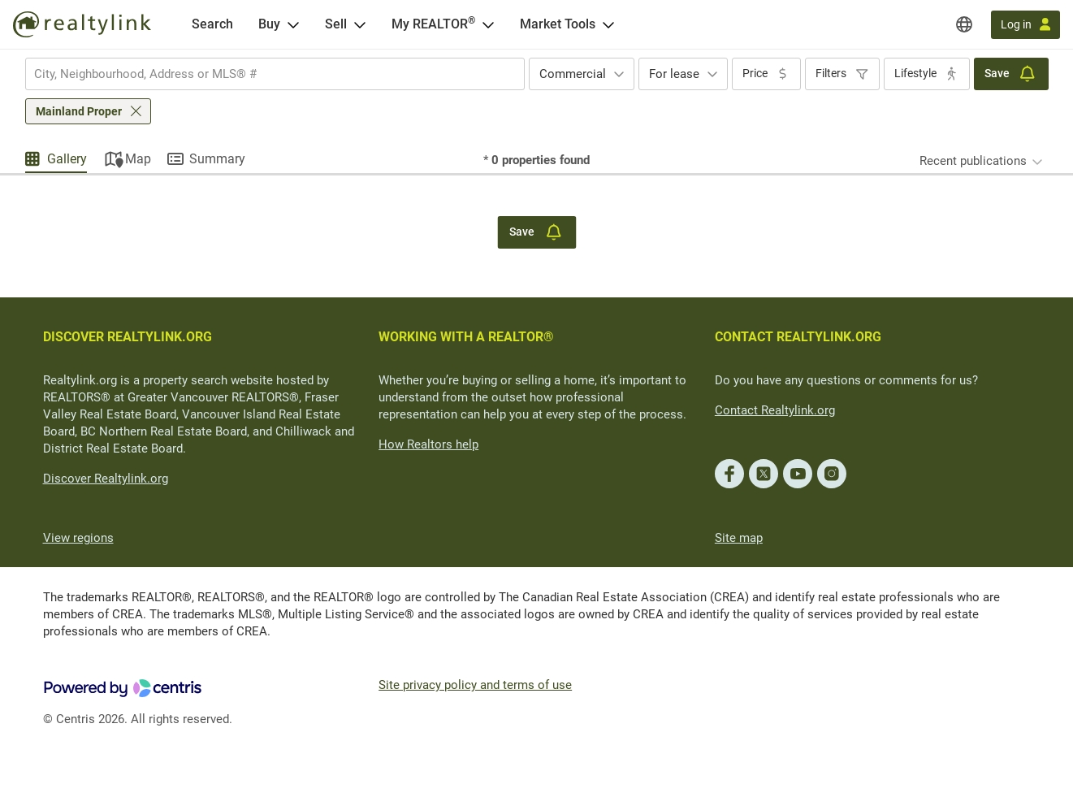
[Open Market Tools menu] (608, 24)
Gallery (67, 159)
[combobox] (275, 74)
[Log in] (1025, 25)
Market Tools (557, 24)
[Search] (212, 24)
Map (138, 159)
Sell (336, 24)
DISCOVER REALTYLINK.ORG (127, 336)
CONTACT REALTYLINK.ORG (798, 336)
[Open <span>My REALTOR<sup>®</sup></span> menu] (488, 24)
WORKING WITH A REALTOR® (466, 336)
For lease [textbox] (674, 74)
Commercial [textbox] (572, 74)
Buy (269, 24)
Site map (739, 538)
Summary (217, 159)
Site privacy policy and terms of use (475, 685)
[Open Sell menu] (359, 24)
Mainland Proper (79, 111)
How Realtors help (428, 444)
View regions (78, 538)
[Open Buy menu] (293, 24)
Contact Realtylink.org (775, 410)
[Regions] (964, 24)
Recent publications (973, 161)
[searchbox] (264, 74)
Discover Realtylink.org (105, 478)
